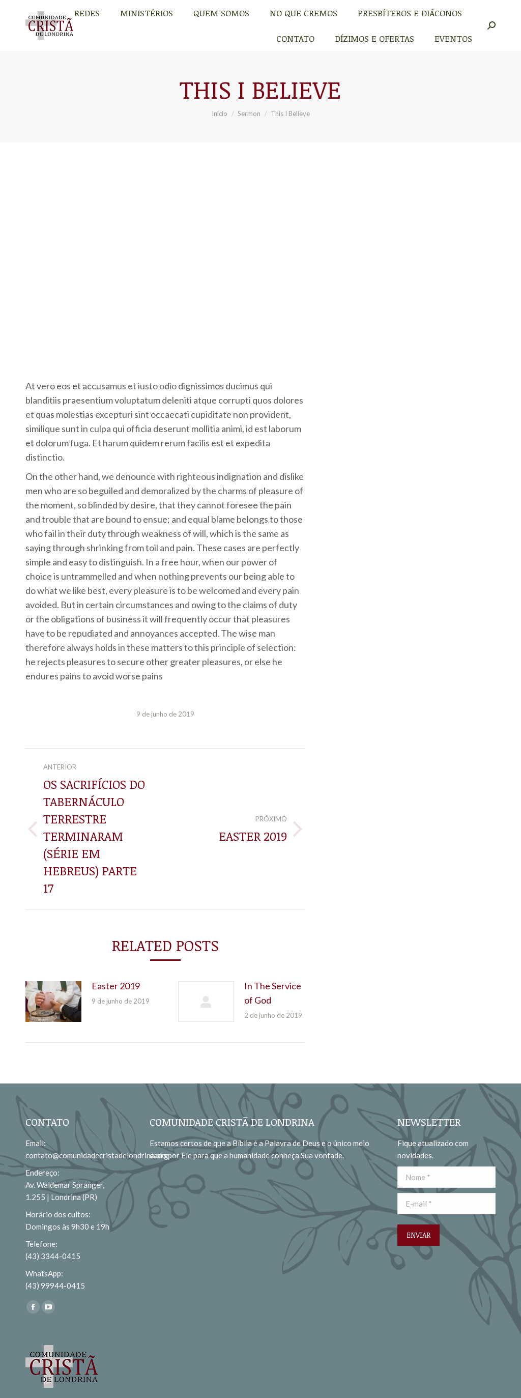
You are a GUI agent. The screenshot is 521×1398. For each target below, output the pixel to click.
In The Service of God (272, 993)
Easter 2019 (116, 985)
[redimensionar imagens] (53, 1001)
